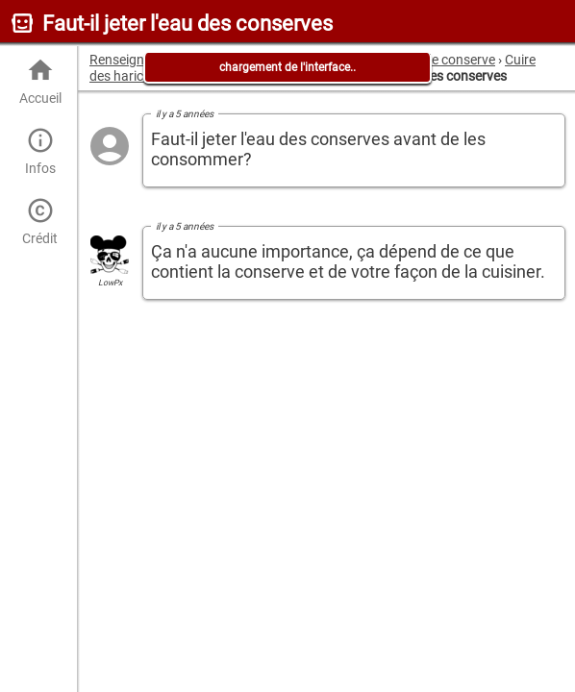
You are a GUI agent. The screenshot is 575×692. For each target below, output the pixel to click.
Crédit (40, 221)
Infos (40, 151)
